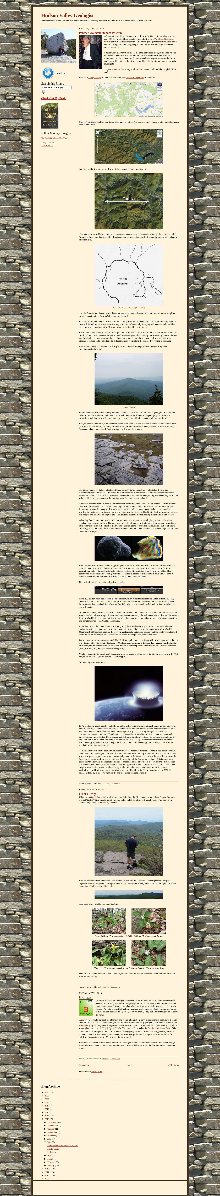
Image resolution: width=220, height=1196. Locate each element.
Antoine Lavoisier (156, 1028)
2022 (47, 1099)
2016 (47, 1109)
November (52, 1125)
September (52, 1132)
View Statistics (47, 145)
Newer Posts (84, 1065)
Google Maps (94, 77)
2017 (47, 1105)
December (52, 1122)
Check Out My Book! (53, 98)
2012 (47, 1168)
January (51, 1165)
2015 (47, 1112)
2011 (47, 1172)
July (49, 1139)
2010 (47, 1175)
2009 (47, 1178)
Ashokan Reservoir (135, 77)
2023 (47, 1095)
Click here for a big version (102, 886)
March (50, 1159)
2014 (47, 1115)
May (49, 1142)
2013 (47, 1119)
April (50, 1155)
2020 (47, 1102)
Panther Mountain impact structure (101, 33)
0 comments (115, 987)
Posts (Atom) (97, 1071)
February (51, 1162)
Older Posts (173, 1065)
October (51, 1129)
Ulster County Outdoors (164, 797)
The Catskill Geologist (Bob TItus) (54, 138)
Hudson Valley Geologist (67, 15)
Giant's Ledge (87, 794)
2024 (47, 1092)
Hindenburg (84, 1025)
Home (129, 1065)
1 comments (115, 783)
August (50, 1135)
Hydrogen (85, 997)
